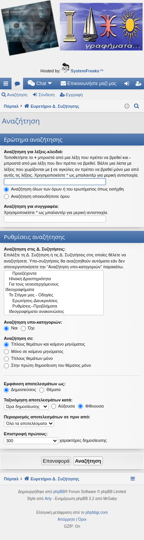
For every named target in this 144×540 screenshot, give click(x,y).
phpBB (59, 492)
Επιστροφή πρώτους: (26, 433)
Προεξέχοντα (54, 273)
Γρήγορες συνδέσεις (7, 85)
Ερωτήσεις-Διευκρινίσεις (54, 301)
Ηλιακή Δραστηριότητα (54, 279)
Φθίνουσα (91, 406)
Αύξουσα (63, 406)
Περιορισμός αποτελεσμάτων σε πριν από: (47, 417)
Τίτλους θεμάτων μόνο (28, 358)
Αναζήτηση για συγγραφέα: (31, 206)
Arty (48, 499)
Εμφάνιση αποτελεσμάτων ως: (35, 383)
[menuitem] (40, 83)
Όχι (28, 328)
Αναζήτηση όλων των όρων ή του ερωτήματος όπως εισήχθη (64, 189)
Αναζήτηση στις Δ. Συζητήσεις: (34, 249)
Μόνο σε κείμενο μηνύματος (33, 351)
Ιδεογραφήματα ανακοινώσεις (54, 311)
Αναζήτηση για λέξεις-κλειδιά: (33, 151)
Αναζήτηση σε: (18, 338)
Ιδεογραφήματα (54, 290)
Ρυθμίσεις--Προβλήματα (54, 306)
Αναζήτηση (17, 94)
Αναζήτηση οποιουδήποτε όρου (37, 196)
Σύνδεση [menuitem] (128, 85)
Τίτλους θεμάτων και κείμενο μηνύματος (44, 344)
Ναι (11, 328)
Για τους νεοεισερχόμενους (54, 284)
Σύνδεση (46, 94)
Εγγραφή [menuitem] (140, 85)
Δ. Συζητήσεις (19, 85)
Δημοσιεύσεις (20, 389)
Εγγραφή (74, 94)
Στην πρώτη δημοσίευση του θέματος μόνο (47, 365)
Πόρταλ (11, 106)
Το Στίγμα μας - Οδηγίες (54, 295)
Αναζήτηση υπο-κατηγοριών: (33, 322)
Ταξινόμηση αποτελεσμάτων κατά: (38, 400)
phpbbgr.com (97, 512)
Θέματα (50, 389)
